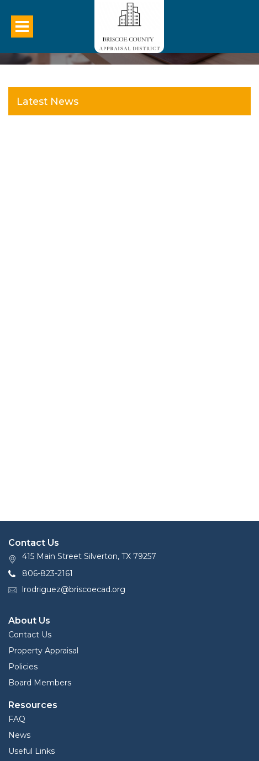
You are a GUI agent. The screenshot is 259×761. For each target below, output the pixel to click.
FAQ (16, 719)
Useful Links (31, 751)
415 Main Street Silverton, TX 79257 (89, 556)
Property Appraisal (43, 651)
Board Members (39, 683)
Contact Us (29, 635)
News (19, 735)
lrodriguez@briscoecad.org (73, 589)
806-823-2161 (47, 573)
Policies (23, 667)
